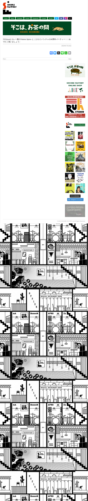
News (12, 18)
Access (27, 18)
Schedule (19, 18)
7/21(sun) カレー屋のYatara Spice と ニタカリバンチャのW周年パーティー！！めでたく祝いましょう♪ (37, 40)
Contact (44, 18)
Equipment (35, 18)
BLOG (51, 18)
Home (5, 18)
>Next (69, 59)
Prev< (4, 59)
